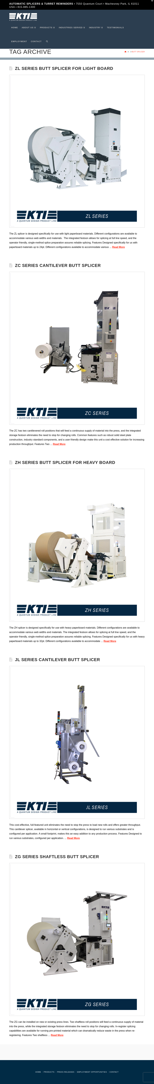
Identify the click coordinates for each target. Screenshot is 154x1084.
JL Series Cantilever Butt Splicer (57, 659)
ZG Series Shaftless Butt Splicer (57, 856)
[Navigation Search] (46, 42)
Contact (114, 1072)
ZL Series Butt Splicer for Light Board (64, 68)
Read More (118, 247)
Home (38, 1072)
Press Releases (65, 1072)
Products (49, 1072)
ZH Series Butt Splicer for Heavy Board (65, 462)
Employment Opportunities (92, 1072)
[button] (151, 3)
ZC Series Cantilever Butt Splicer (58, 265)
